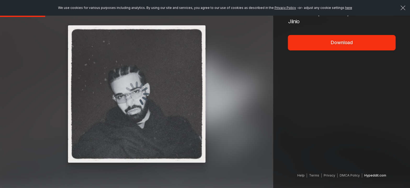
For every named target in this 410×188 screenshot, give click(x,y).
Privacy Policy (285, 8)
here (348, 8)
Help (301, 175)
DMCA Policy (350, 175)
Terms (314, 175)
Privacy (329, 175)
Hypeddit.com (375, 175)
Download (342, 42)
